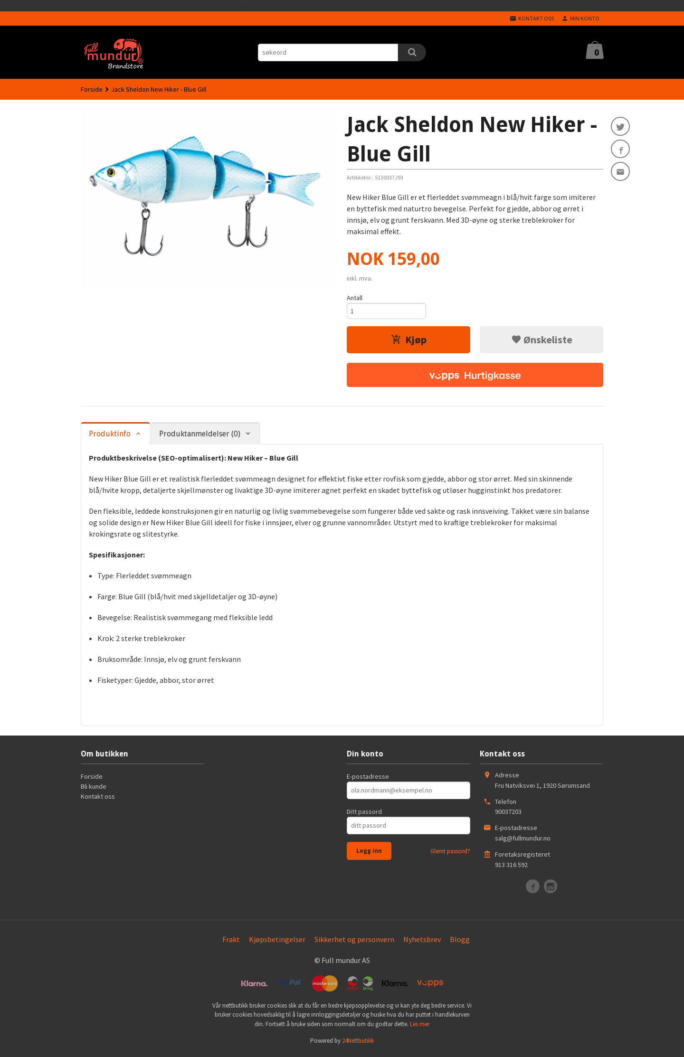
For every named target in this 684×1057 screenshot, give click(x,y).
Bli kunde (93, 788)
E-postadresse (368, 778)
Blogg (460, 941)
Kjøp (409, 341)
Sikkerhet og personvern (354, 941)
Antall (354, 297)
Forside (92, 89)
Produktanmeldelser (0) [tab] (199, 436)
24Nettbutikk (358, 1043)
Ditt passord (364, 813)
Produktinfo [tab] (110, 436)
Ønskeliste (541, 341)
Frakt (231, 941)
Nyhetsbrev (422, 941)
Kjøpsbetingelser (277, 941)
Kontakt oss (98, 798)
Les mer (419, 1026)
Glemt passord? (450, 853)
